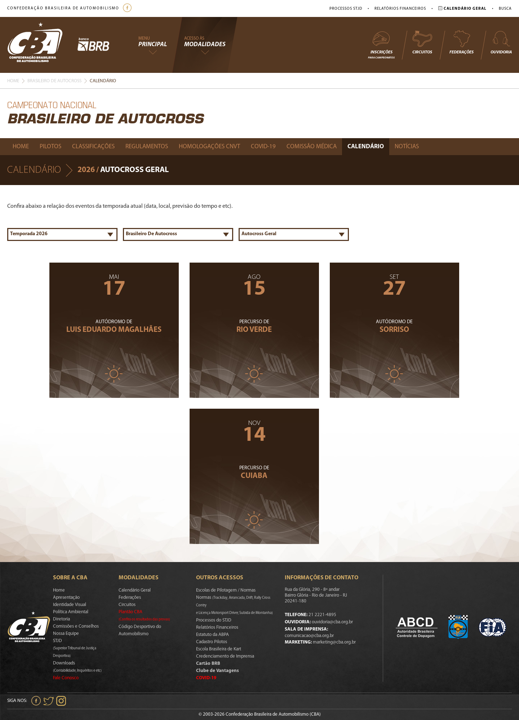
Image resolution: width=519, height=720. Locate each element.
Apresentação (66, 597)
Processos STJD (345, 9)
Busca (505, 9)
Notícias (407, 147)
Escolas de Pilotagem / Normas (226, 590)
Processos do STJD (213, 620)
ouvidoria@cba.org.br (332, 622)
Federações (461, 42)
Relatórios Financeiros (400, 9)
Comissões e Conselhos (76, 626)
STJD (74, 648)
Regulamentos (146, 147)
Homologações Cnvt (209, 147)
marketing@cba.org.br (334, 642)
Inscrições (381, 44)
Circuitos (422, 42)
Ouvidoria (501, 42)
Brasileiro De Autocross (54, 81)
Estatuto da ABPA (212, 634)
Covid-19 (263, 147)
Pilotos (50, 147)
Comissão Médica (312, 147)
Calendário (365, 147)
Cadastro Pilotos (211, 642)
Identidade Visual (69, 604)
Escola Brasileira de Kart (218, 649)
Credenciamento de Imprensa (225, 656)
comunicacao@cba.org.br (309, 635)
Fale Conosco (66, 678)
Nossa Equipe (66, 633)
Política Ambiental (70, 612)
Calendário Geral (135, 590)
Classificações (93, 147)
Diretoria (61, 619)
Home (13, 81)
